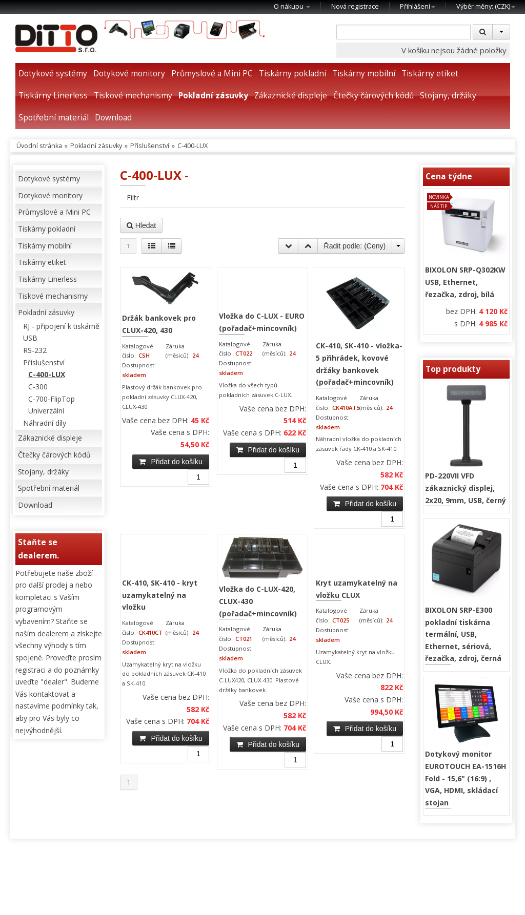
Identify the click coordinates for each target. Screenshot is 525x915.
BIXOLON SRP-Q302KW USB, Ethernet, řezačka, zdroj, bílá (465, 282)
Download (113, 117)
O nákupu (292, 6)
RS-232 (35, 350)
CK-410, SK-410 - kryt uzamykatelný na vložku (159, 595)
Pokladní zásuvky (213, 95)
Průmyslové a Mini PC (212, 73)
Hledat (141, 225)
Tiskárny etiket (429, 73)
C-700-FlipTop (51, 399)
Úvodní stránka (39, 145)
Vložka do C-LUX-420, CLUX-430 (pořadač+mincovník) (258, 601)
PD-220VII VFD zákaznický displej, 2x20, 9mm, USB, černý (465, 488)
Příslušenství (149, 145)
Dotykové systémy (52, 73)
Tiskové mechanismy (133, 95)
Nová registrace (355, 6)
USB (30, 338)
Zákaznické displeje (290, 95)
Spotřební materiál (53, 117)
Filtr (133, 197)
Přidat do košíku (170, 462)
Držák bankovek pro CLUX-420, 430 (159, 324)
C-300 (38, 386)
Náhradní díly (44, 423)
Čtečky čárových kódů (373, 95)
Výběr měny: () (485, 6)
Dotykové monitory (129, 73)
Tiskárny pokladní (292, 73)
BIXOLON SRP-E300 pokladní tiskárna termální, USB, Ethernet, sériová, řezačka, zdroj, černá (463, 634)
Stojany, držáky (448, 95)
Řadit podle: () (355, 246)
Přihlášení (417, 6)
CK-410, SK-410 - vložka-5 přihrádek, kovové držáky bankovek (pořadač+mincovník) (359, 364)
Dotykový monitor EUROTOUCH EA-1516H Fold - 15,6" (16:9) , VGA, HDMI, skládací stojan (465, 778)
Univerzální (46, 410)
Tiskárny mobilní (363, 73)
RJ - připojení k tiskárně (61, 326)
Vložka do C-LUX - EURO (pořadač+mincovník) (262, 322)
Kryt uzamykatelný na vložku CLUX (356, 589)
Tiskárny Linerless (53, 95)
